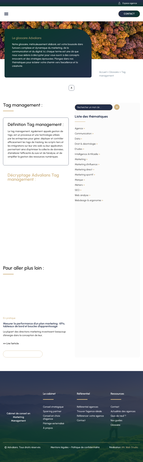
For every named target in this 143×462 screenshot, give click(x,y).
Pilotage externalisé (53, 423)
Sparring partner (52, 411)
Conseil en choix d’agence (51, 417)
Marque (80, 179)
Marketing (81, 159)
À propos (48, 427)
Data (78, 138)
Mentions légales (60, 447)
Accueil (103, 72)
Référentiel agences (87, 406)
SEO (78, 190)
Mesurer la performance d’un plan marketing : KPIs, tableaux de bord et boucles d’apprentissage (34, 325)
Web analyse (82, 195)
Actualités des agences (123, 411)
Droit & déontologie (86, 143)
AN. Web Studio (129, 447)
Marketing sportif (85, 174)
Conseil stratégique (53, 406)
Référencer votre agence (90, 415)
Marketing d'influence (87, 164)
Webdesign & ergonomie (89, 200)
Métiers (80, 184)
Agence (80, 128)
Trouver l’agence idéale (89, 411)
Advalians (12, 447)
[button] (6, 14)
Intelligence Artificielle (87, 154)
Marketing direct (84, 169)
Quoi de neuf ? (118, 415)
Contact (81, 420)
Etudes (79, 149)
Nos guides (116, 420)
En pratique (9, 318)
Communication (84, 133)
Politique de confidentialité (85, 447)
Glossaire (114, 72)
